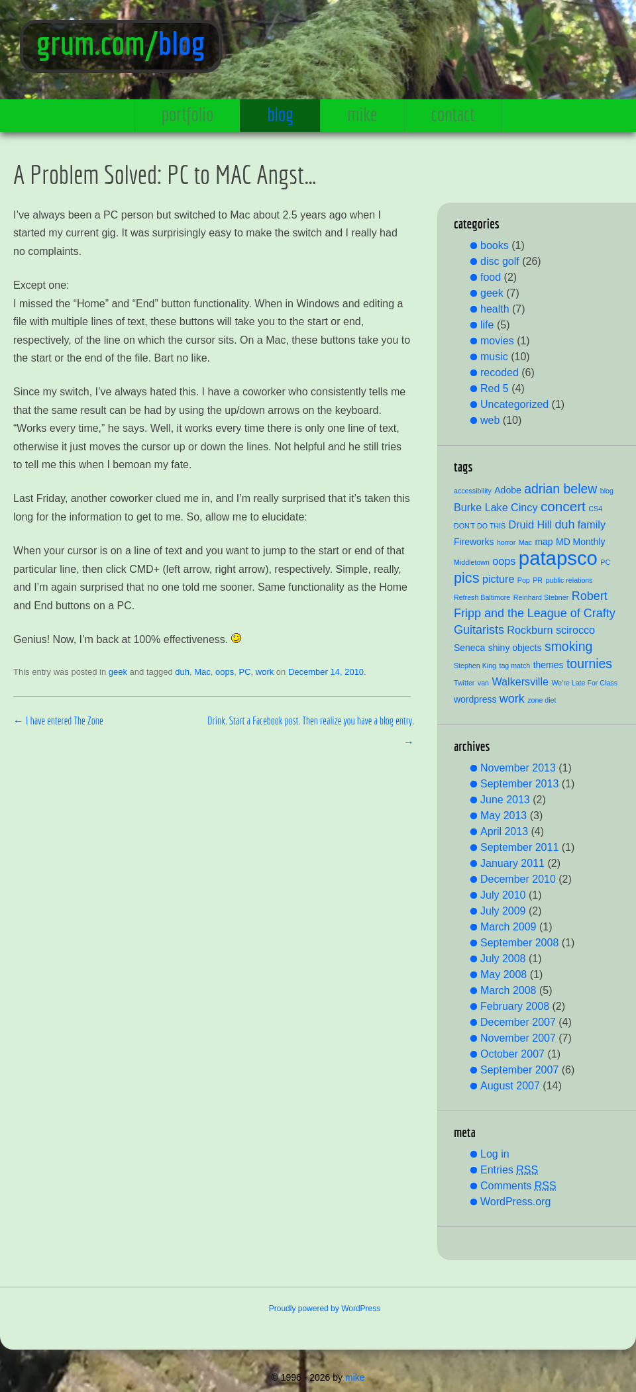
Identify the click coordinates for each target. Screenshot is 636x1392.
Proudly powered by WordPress (325, 1308)
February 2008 (514, 1006)
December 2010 (518, 879)
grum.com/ (97, 43)
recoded (499, 372)
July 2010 (503, 895)
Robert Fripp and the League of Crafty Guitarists (534, 612)
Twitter (464, 683)
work (265, 672)
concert (563, 506)
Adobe (507, 490)
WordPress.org (515, 1201)
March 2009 (508, 926)
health (494, 309)
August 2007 (510, 1085)
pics (466, 578)
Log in (494, 1154)
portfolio (188, 114)
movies (497, 340)
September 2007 (519, 1069)
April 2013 (504, 831)
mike (362, 114)
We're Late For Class (584, 683)
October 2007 (512, 1054)
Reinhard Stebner (541, 597)
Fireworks (474, 541)
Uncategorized (514, 404)
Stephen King (475, 666)
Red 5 (494, 388)
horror (506, 542)
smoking (568, 646)
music (494, 356)
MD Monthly (580, 541)
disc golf (499, 261)
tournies (589, 663)
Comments (518, 1185)
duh (182, 672)
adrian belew (560, 488)
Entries (509, 1169)
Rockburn (530, 630)
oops (224, 672)
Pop (523, 580)
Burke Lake (481, 507)
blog (181, 43)
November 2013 (518, 767)
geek (118, 672)
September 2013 (519, 783)
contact (453, 114)
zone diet (541, 700)
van (483, 683)
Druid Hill (529, 524)
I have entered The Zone (58, 720)
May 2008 (503, 974)
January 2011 (512, 863)
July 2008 (503, 958)
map (544, 541)
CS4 (595, 509)
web (490, 420)
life (487, 324)
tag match (514, 666)
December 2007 (518, 1022)
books (494, 245)
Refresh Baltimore (482, 597)
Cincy (524, 507)
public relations (569, 580)
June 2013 (505, 799)
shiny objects (515, 647)
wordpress (475, 699)
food (490, 277)
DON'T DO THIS (479, 526)
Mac (202, 672)
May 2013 (503, 815)
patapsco (558, 558)
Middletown (472, 562)
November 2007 (518, 1038)
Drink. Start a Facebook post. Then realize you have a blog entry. (310, 731)
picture (498, 579)
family (592, 524)
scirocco (575, 630)
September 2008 (519, 942)
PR (538, 580)
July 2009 (503, 911)
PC (244, 672)
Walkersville (520, 681)
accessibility (473, 491)
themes (548, 665)
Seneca (469, 647)
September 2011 (519, 847)
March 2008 (508, 990)
